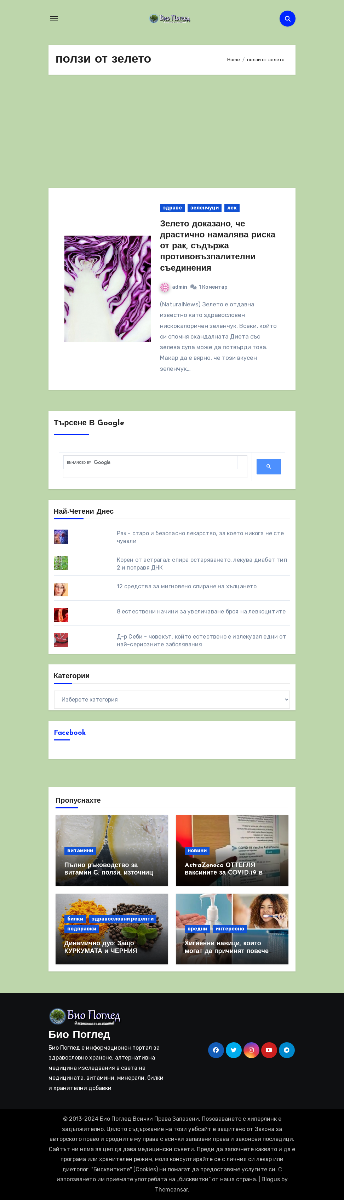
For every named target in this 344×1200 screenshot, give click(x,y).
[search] (150, 462)
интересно (230, 929)
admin (173, 287)
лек (232, 208)
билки (75, 919)
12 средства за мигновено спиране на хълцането (187, 586)
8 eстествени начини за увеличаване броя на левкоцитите (201, 611)
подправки (81, 929)
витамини (80, 851)
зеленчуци (204, 208)
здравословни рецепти (123, 919)
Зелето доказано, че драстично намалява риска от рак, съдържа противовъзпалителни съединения (217, 246)
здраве (172, 208)
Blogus (271, 1179)
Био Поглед (79, 1035)
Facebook (70, 733)
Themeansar (171, 1189)
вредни (197, 929)
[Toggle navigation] (54, 19)
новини (197, 851)
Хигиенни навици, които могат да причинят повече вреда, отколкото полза (227, 951)
